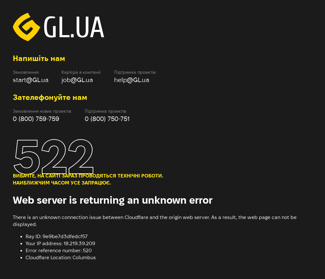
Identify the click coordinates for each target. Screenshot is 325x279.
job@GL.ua (77, 79)
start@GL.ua (31, 79)
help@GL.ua (131, 79)
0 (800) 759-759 (36, 118)
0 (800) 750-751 (107, 118)
